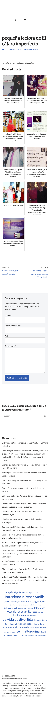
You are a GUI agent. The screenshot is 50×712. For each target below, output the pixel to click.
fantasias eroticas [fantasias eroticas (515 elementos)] (35, 605)
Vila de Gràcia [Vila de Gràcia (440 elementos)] (29, 636)
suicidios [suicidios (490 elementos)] (16, 636)
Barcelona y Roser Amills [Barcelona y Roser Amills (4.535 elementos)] (25, 597)
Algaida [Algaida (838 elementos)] (17, 592)
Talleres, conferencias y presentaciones (20, 49)
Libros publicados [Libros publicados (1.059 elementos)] (24, 624)
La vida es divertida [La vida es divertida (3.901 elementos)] (18, 619)
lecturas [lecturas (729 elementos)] (37, 620)
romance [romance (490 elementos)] (43, 628)
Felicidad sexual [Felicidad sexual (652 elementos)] (10, 608)
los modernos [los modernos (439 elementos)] (7, 628)
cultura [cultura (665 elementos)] (24, 601)
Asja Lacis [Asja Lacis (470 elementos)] (32, 593)
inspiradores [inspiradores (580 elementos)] (31, 615)
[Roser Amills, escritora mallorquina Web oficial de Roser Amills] (25, 8)
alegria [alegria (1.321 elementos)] (9, 592)
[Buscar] (16, 20)
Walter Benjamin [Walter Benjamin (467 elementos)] (40, 636)
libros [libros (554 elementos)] (11, 624)
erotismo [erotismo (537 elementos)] (12, 605)
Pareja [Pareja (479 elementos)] (32, 628)
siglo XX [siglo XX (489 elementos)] (43, 632)
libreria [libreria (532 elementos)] (44, 620)
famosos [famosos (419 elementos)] (25, 605)
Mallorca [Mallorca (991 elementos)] (17, 627)
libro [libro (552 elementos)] (7, 624)
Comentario (10, 346)
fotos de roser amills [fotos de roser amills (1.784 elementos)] (18, 612)
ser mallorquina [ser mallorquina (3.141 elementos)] (28, 631)
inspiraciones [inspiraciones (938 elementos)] (19, 615)
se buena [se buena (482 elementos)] (12, 632)
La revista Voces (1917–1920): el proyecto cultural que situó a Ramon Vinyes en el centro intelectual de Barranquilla (24, 553)
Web (6, 336)
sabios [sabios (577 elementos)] (6, 632)
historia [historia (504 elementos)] (40, 612)
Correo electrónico (13, 325)
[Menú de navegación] (25, 20)
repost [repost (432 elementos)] (37, 628)
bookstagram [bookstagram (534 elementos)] (15, 602)
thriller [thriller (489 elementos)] (22, 636)
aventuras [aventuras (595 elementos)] (40, 592)
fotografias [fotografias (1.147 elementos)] (39, 608)
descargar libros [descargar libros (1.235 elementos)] (37, 601)
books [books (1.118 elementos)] (7, 601)
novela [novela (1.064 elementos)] (25, 627)
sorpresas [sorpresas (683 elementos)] (8, 635)
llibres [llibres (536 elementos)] (42, 624)
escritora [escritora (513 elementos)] (19, 605)
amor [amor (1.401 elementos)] (25, 592)
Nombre (9, 315)
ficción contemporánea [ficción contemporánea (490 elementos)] (25, 608)
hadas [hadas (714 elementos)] (34, 612)
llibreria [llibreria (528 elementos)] (36, 624)
